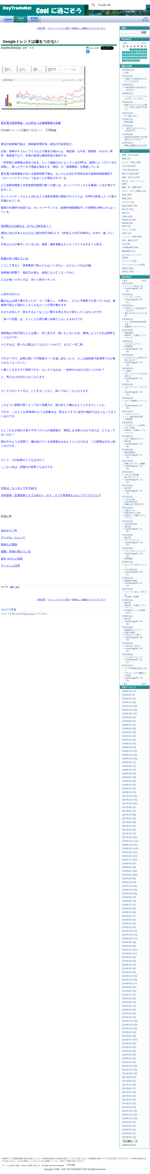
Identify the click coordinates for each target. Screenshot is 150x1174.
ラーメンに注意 (10, 565)
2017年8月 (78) (129, 811)
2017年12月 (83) (129, 796)
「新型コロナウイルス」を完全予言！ (136, 129)
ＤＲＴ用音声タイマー (135, 439)
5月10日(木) (127, 548)
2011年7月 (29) (129, 1085)
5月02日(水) (127, 654)
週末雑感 (129, 122)
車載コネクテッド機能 (135, 463)
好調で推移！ (131, 632)
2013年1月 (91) (129, 1017)
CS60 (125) (127, 216)
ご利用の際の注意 (145, 19)
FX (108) (126, 244)
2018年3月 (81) (129, 785)
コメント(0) (94, 48)
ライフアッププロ (133, 297)
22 (131, 58)
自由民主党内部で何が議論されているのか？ (136, 138)
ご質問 (128, 371)
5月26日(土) (127, 341)
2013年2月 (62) (129, 1013)
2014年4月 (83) (129, 961)
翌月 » (144, 43)
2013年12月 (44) (129, 976)
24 (138, 58)
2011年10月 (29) (129, 1073)
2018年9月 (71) (129, 762)
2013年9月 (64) (129, 987)
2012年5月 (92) (129, 1047)
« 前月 (124, 43)
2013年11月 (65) (129, 980)
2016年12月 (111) (130, 841)
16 (135, 55)
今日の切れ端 (131, 502)
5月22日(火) (127, 398)
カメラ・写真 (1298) (131, 162)
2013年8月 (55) (129, 991)
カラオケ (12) (128, 202)
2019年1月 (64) (129, 747)
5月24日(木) (127, 368)
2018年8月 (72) (129, 766)
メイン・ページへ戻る (59, 28)
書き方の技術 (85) (130, 173)
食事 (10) (126, 158)
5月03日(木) (127, 643)
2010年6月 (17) (129, 1133)
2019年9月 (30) (129, 717)
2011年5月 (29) (129, 1092)
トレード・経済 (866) (132, 236)
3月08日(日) (127, 93)
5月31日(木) (127, 283)
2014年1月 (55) (129, 972)
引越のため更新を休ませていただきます (136, 80)
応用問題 (129, 346)
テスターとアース (133, 344)
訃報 (127, 72)
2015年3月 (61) (129, 920)
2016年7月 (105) (129, 860)
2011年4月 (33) (129, 1096)
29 (131, 60)
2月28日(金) (127, 125)
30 (135, 60)
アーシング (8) (128, 229)
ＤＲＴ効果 (130, 428)
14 (127, 55)
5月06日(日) (127, 600)
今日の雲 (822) (129, 166)
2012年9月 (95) (129, 1032)
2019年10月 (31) (129, 713)
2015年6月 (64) (129, 908)
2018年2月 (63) (129, 788)
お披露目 (129, 419)
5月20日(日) (127, 422)
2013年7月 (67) (129, 995)
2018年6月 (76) (129, 773)
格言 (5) (125, 213)
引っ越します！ (132, 116)
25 (142, 58)
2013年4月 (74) (129, 1006)
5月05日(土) (127, 616)
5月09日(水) (127, 562)
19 (145, 55)
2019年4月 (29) (129, 736)
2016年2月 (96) (129, 878)
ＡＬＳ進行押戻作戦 (134, 417)
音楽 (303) (126, 195)
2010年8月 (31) (129, 1126)
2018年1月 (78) (129, 792)
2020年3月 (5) (128, 695)
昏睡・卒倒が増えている (16, 551)
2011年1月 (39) (129, 1107)
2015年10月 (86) (129, 893)
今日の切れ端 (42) (130, 170)
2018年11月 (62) (129, 755)
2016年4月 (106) (129, 871)
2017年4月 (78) (129, 826)
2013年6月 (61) (129, 998)
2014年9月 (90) (129, 942)
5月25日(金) (127, 355)
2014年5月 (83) (129, 957)
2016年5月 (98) (129, 867)
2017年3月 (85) (129, 830)
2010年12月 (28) (129, 1111)
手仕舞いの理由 (132, 597)
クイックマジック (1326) (133, 265)
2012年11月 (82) (129, 1025)
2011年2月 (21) (129, 1103)
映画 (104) (126, 198)
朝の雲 (128, 441)
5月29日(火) (127, 305)
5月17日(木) (127, 461)
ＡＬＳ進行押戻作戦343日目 (135, 323)
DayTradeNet (17, 8)
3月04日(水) (127, 102)
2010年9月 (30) (129, 1122)
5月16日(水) (127, 472)
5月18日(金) (127, 449)
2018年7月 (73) (129, 770)
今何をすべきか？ (133, 646)
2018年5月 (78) (129, 777)
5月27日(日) (127, 330)
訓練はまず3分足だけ (134, 504)
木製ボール (130, 510)
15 (131, 55)
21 (127, 58)
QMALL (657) (128, 271)
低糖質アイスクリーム (135, 326)
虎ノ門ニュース (132, 477)
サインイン (28, 613)
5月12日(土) (127, 521)
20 (124, 58)
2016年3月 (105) (129, 875)
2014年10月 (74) (129, 938)
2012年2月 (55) (129, 1058)
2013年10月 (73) (129, 983)
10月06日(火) (128, 70)
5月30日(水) (127, 294)
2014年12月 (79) (129, 931)
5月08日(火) (127, 578)
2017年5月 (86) (129, 822)
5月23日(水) (127, 384)
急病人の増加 (9, 544)
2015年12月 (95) (129, 886)
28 (127, 60)
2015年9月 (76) (129, 897)
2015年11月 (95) (129, 890)
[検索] (116, 5)
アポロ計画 (130, 499)
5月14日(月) (127, 496)
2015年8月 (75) (129, 901)
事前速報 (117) (129, 251)
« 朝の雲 (41, 28)
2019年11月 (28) (129, 710)
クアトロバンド (132, 540)
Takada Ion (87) (129, 220)
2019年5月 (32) (129, 732)
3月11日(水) (127, 76)
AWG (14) (126, 233)
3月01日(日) (127, 113)
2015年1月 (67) (129, 927)
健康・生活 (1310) (130, 155)
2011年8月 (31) (129, 1081)
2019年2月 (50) (129, 743)
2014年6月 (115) (129, 953)
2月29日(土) (127, 119)
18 (142, 55)
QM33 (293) (127, 268)
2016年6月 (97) (129, 863)
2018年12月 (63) (129, 751)
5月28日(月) (127, 319)
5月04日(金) (127, 627)
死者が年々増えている (14, 258)
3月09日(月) (127, 84)
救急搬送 (129, 558)
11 (142, 52)
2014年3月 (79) (129, 965)
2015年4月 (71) (129, 916)
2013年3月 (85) (129, 1010)
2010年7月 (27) (129, 1130)
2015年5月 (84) (129, 912)
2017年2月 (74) (129, 833)
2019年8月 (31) (129, 721)
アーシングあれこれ (134, 286)
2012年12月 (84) (129, 1021)
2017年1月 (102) (129, 837)
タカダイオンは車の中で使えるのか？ (136, 358)
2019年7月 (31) (129, 725)
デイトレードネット (8, 19)
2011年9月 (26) (129, 1077)
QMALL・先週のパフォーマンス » (89, 28)
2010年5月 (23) (129, 1137)
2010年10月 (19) (129, 1118)
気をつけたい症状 (12, 558)
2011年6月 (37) (129, 1088)
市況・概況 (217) (130, 240)
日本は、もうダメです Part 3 (18, 488)
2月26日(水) (127, 134)
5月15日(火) (127, 485)
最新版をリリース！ (134, 630)
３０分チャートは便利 (135, 425)
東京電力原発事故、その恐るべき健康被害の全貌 (31, 122)
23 (135, 58)
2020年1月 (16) (129, 702)
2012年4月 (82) (129, 1051)
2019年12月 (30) (129, 706)
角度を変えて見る (133, 513)
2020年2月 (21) (129, 698)
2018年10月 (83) (129, 758)
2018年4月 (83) (129, 781)
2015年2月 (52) (129, 923)
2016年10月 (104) (130, 848)
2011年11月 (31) (129, 1070)
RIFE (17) (126, 226)
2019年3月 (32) (129, 740)
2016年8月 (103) (129, 856)
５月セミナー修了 (133, 635)
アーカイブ (131, 687)
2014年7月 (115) (129, 950)
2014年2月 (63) (129, 968)
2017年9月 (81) (129, 807)
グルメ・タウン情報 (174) (134, 191)
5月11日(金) (127, 535)
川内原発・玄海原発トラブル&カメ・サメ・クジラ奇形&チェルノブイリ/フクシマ (51, 495)
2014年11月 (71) (129, 935)
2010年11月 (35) (129, 1115)
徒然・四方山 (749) (131, 177)
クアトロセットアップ (135, 551)
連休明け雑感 (131, 581)
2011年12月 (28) (129, 1066)
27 (124, 60)
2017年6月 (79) (129, 818)
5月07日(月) (127, 589)
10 (138, 52)
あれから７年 (9, 530)
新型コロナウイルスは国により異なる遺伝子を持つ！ (136, 107)
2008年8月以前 (129, 1145)
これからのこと (10, 293)
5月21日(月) (127, 411)
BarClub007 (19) (129, 206)
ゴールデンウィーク (134, 657)
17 (138, 55)
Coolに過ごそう (20, 19)
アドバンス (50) (129, 261)
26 (145, 58)
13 (124, 55)
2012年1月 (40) (129, 1062)
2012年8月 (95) (129, 1036)
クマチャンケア (132, 414)
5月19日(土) (127, 436)
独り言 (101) (127, 209)
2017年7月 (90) (129, 815)
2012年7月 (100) (129, 1040)
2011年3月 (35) (129, 1100)
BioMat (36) (127, 223)
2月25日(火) (127, 143)
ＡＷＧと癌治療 (132, 475)
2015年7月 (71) (129, 905)
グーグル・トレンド (13, 537)
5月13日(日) (127, 508)
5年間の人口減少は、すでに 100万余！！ (26, 225)
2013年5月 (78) (129, 1002)
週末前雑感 (130, 452)
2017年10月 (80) (129, 803)
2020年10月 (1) (129, 691)
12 (145, 52)
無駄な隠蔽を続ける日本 (136, 145)
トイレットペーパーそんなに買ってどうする (136, 97)
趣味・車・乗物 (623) (132, 187)
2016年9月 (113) (129, 852)
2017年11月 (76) (129, 800)
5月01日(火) (127, 665)
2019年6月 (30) (129, 728)
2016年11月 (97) (129, 845)
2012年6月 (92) (129, 1043)
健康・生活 (14, 587)
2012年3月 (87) (129, 1055)
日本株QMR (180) (130, 247)
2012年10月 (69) (129, 1028)
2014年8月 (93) (129, 946)
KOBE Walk (34, 19)
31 (138, 60)
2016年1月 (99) (129, 882)
